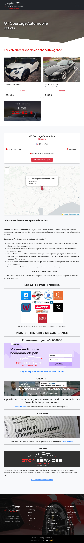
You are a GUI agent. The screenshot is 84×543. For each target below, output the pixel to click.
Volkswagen (32, 510)
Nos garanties (53, 515)
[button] (42, 188)
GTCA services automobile (42, 479)
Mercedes (31, 518)
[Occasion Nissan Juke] (22, 77)
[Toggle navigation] (77, 5)
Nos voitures (52, 510)
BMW (30, 512)
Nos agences (52, 512)
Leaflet (65, 214)
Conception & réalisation (42, 540)
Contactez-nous (21, 407)
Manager (70, 530)
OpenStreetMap (74, 214)
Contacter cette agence (42, 159)
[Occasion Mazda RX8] (61, 77)
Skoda (30, 521)
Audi (29, 515)
